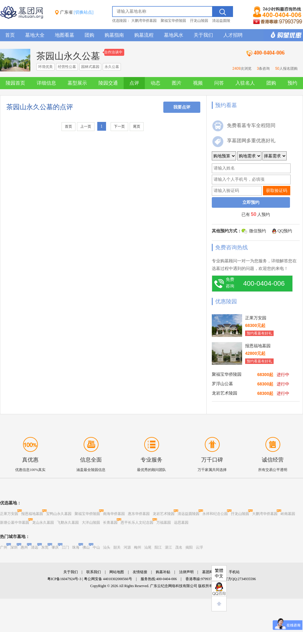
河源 (127, 547)
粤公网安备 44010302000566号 (108, 579)
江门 (65, 547)
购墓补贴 (163, 572)
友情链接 (140, 572)
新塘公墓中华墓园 (14, 522)
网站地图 (116, 572)
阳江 (158, 547)
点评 (134, 83)
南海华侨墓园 (114, 514)
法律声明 (186, 572)
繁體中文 (219, 573)
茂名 (178, 547)
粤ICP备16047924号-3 (64, 579)
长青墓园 (110, 522)
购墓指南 (114, 35)
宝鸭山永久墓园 (59, 514)
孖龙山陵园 (199, 20)
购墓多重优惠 (283, 35)
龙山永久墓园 (43, 522)
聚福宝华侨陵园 (173, 20)
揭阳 (189, 547)
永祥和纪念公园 (215, 514)
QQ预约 (285, 231)
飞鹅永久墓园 (68, 522)
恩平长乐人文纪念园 (137, 522)
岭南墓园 (288, 514)
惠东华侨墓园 (139, 514)
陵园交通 (108, 83)
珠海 (75, 547)
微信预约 (257, 231)
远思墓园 (181, 522)
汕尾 (148, 547)
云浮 (199, 547)
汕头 (106, 547)
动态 (155, 83)
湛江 (168, 547)
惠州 (24, 547)
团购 (89, 35)
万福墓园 (163, 522)
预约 (292, 83)
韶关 (117, 547)
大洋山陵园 (91, 522)
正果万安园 (9, 514)
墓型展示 (77, 83)
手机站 (234, 572)
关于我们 (203, 35)
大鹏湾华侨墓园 (144, 20)
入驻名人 (245, 83)
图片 (176, 83)
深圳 (14, 547)
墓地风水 (173, 35)
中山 (96, 547)
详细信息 (46, 83)
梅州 (137, 547)
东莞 (44, 547)
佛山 (86, 547)
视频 (198, 83)
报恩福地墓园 (32, 514)
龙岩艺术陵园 (164, 514)
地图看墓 (64, 35)
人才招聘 (233, 35)
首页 (10, 35)
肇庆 (55, 547)
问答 (219, 83)
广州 (3, 547)
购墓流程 (144, 35)
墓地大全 (35, 35)
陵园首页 (15, 83)
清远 (34, 547)
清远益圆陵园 (188, 514)
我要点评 (181, 107)
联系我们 (93, 572)
